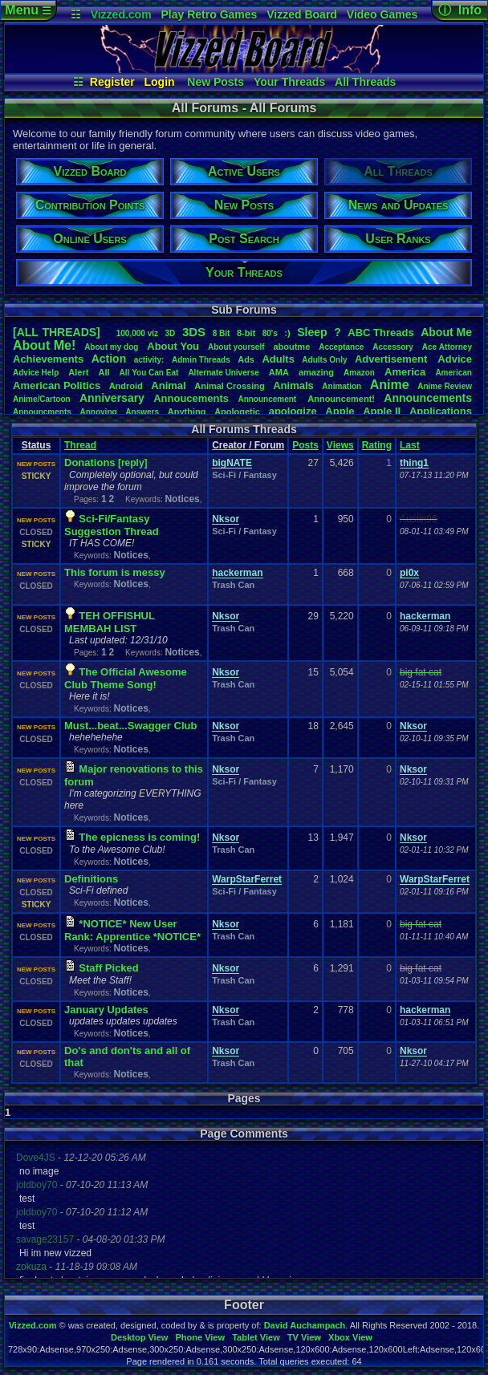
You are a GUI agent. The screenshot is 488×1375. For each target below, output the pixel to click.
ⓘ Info (460, 10)
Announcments (42, 412)
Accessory (392, 347)
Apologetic (237, 411)
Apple (339, 411)
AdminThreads (201, 359)
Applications (440, 411)
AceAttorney (447, 347)
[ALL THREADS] (56, 332)
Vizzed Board (301, 14)
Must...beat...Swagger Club (130, 726)
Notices (182, 499)
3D (170, 333)
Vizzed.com (121, 14)
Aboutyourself (236, 347)
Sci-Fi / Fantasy (244, 475)
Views (340, 445)
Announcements (428, 397)
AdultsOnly (324, 359)
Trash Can (233, 585)
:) (287, 333)
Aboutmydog (111, 347)
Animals (293, 385)
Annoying (98, 412)
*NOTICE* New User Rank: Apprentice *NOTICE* (132, 930)
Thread (80, 445)
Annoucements (191, 398)
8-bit (246, 333)
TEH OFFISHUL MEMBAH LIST (109, 622)
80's (270, 333)
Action (109, 358)
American (453, 372)
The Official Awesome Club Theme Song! (125, 678)
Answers (142, 412)
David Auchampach (305, 1325)
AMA (279, 372)
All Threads (365, 81)
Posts (305, 445)
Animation (341, 386)
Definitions (91, 879)
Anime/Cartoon (42, 399)
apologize (293, 411)
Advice (454, 359)
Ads (246, 359)
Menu (28, 10)
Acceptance (341, 347)
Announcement (268, 399)
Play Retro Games (209, 14)
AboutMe (446, 332)
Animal (168, 385)
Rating (377, 445)
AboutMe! (44, 345)
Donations (90, 462)
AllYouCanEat (149, 372)
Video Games (382, 14)
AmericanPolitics (56, 385)
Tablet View (256, 1337)
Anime (389, 384)
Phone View (200, 1337)
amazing (316, 372)
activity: (149, 359)
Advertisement (392, 359)
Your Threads (289, 81)
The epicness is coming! (139, 837)
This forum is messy (114, 572)
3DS (193, 332)
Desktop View (139, 1337)
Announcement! (341, 399)
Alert (78, 372)
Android (126, 386)
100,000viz (137, 333)
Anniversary (111, 397)
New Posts (215, 81)
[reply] (133, 462)
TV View (304, 1337)
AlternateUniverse (223, 372)
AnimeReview (444, 386)
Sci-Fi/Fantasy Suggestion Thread (111, 525)
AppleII (382, 411)
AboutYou (173, 346)
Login (159, 81)
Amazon (359, 372)
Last (410, 445)
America (404, 372)
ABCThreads (380, 333)
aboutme (291, 346)
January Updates (106, 1010)
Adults (278, 359)
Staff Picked (108, 968)
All (103, 372)
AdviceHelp (36, 372)
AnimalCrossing (229, 386)
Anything (187, 411)
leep (312, 332)
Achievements (48, 359)
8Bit (221, 333)
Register (112, 81)
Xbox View (350, 1337)
